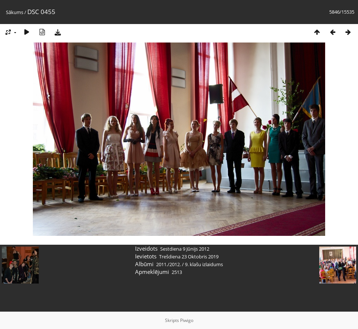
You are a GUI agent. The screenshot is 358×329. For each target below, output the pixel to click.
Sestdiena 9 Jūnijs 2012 (184, 248)
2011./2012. (168, 264)
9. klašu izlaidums (204, 264)
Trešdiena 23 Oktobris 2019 (188, 256)
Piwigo (186, 320)
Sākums (14, 12)
